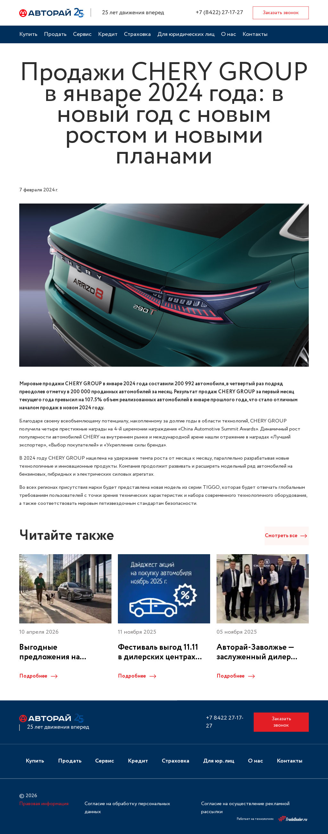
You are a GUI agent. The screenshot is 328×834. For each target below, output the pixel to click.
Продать (55, 34)
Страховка (137, 34)
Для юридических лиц (186, 34)
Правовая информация (44, 803)
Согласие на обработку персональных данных (127, 807)
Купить (28, 34)
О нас (228, 34)
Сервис (82, 34)
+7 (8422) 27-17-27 (219, 13)
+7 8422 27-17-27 (224, 722)
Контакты (254, 34)
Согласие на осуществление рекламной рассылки (245, 807)
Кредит (108, 34)
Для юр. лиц (218, 761)
